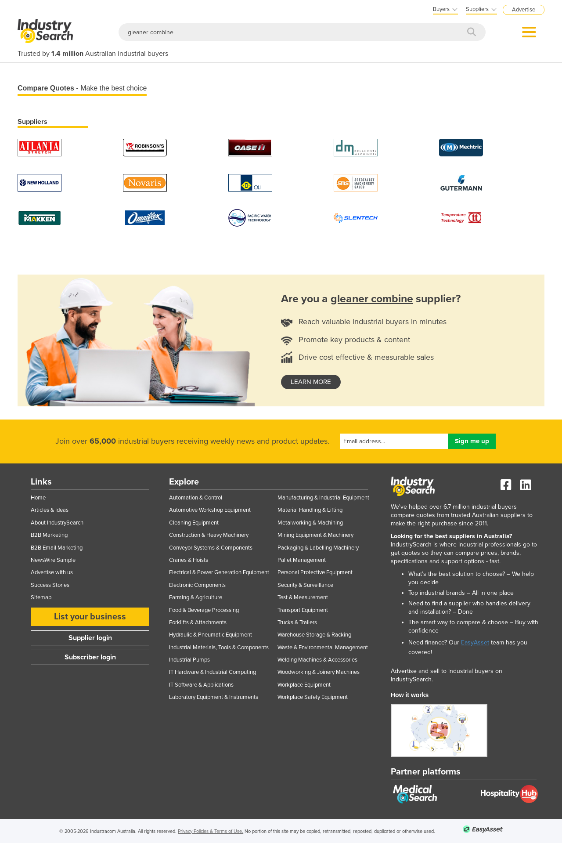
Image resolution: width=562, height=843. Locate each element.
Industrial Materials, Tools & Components (219, 647)
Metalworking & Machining (310, 522)
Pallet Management (301, 560)
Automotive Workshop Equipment (210, 510)
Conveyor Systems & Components (210, 547)
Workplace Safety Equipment (312, 697)
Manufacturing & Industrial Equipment (323, 497)
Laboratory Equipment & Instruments (213, 697)
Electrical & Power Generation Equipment (219, 572)
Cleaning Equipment (194, 522)
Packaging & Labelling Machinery (318, 547)
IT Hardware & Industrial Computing (212, 672)
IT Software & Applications (201, 684)
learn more (311, 382)
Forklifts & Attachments (198, 622)
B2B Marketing (49, 535)
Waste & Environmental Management (322, 647)
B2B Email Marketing (57, 547)
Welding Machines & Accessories (317, 659)
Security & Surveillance (305, 585)
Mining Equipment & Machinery (315, 535)
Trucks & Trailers (297, 622)
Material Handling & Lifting (309, 510)
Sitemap (41, 597)
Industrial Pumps (189, 659)
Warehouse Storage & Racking (314, 634)
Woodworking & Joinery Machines (318, 672)
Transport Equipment (302, 610)
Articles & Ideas (49, 510)
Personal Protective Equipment (315, 572)
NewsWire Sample (53, 560)
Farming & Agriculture (195, 597)
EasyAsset (475, 642)
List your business (90, 616)
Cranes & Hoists (188, 560)
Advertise (523, 9)
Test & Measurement (302, 597)
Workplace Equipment (304, 684)
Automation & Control (195, 497)
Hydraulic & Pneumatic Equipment (210, 634)
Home (38, 497)
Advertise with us (52, 572)
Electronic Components (197, 585)
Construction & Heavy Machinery (209, 535)
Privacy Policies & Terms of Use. (210, 831)
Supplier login (90, 637)
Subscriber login (90, 657)
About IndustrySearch (57, 522)
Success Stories (50, 585)
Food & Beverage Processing (204, 610)
